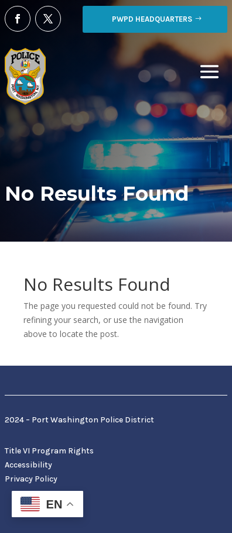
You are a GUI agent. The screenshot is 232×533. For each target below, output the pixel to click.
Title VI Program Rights (49, 451)
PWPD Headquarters (152, 19)
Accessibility (28, 465)
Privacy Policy (31, 479)
